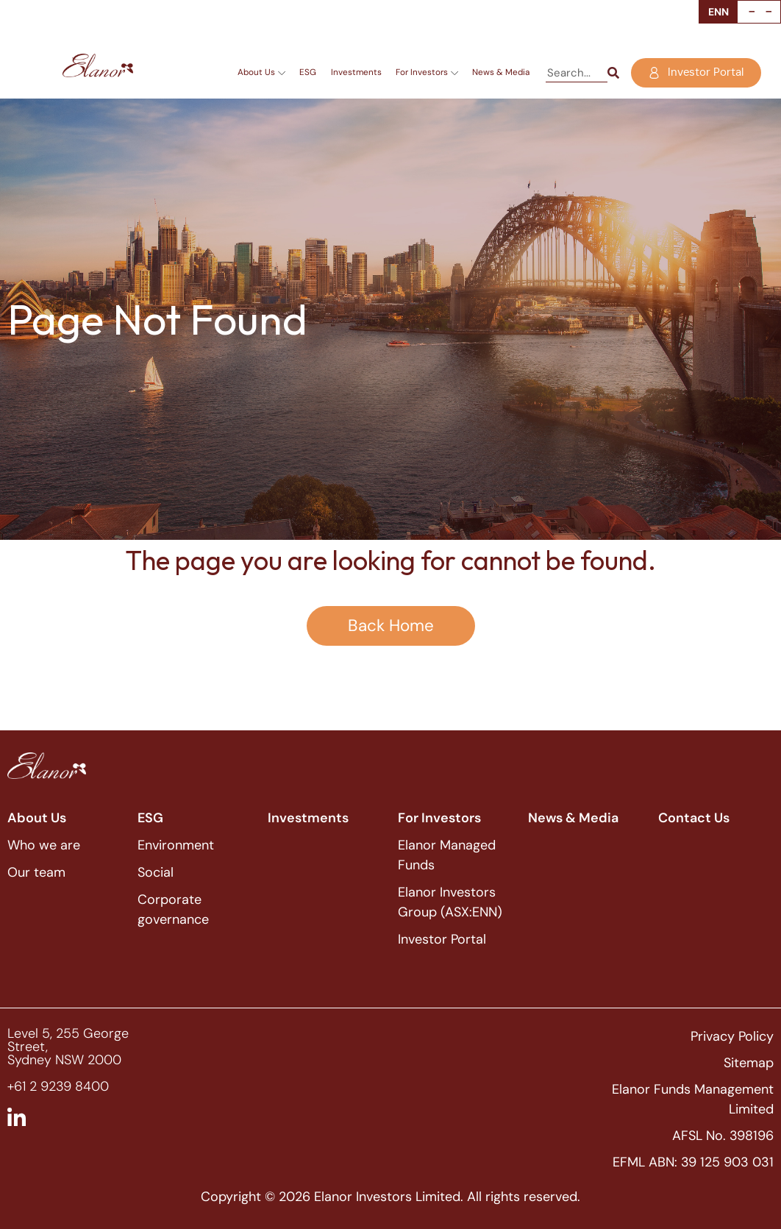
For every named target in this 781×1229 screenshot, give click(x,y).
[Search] (613, 73)
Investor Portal (442, 939)
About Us (261, 72)
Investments (356, 72)
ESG (307, 72)
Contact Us (694, 818)
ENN (718, 11)
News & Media (500, 72)
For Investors (427, 72)
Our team (36, 872)
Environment (176, 845)
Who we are (43, 845)
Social (156, 872)
